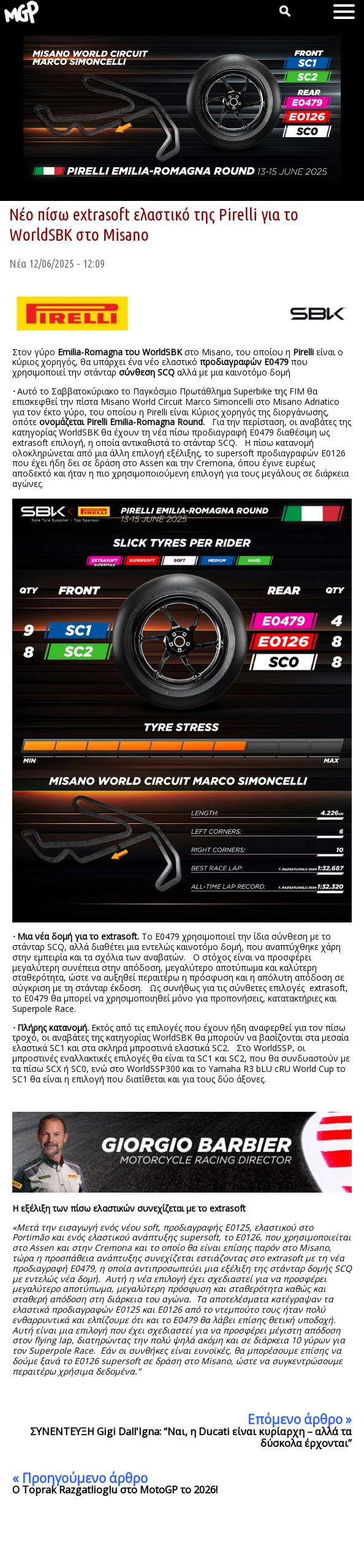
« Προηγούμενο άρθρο (80, 1478)
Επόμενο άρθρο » (300, 1419)
